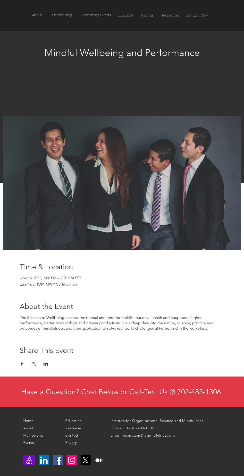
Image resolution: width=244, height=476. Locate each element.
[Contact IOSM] (197, 15)
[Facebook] (58, 460)
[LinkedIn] (44, 460)
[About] (31, 428)
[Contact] (75, 435)
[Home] (30, 420)
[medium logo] (99, 460)
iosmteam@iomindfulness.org (149, 435)
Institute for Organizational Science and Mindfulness (156, 420)
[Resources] (171, 15)
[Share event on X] (34, 364)
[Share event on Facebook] (22, 364)
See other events (122, 92)
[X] (85, 460)
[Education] (126, 15)
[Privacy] (73, 442)
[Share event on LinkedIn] (45, 364)
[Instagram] (72, 460)
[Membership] (35, 435)
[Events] (37, 442)
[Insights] (147, 15)
